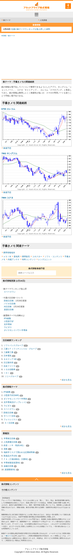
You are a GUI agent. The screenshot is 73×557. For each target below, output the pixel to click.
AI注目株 (8, 306)
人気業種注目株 (10, 442)
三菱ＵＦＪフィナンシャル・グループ (20, 349)
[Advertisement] (36, 58)
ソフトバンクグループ (13, 345)
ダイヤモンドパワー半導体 (15, 330)
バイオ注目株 (10, 303)
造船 (6, 449)
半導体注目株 (9, 438)
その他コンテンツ (9, 490)
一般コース (8, 536)
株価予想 (7, 148)
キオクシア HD (10, 359)
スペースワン (10, 292)
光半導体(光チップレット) (15, 402)
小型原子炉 (9, 321)
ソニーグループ (11, 376)
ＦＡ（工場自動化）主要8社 (16, 459)
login (68, 7)
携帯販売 (26, 256)
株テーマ (5, 20)
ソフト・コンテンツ (53, 256)
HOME (3, 36)
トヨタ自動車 (9, 369)
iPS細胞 (7, 318)
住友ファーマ (9, 366)
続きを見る (67, 380)
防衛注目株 (9, 301)
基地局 (17, 256)
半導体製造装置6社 (12, 463)
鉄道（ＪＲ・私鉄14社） (14, 445)
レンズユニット (45, 259)
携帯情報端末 (9, 252)
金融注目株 (8, 466)
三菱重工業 (8, 352)
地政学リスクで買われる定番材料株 (19, 452)
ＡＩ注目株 (9, 423)
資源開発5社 (10, 469)
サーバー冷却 (9, 416)
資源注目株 (9, 309)
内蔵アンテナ (14, 259)
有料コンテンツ (29, 259)
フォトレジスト (10, 419)
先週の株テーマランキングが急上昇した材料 (30, 29)
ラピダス (8, 327)
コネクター (37, 256)
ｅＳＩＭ (7, 256)
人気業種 (42, 20)
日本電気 (7, 356)
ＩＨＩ (6, 373)
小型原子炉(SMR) (11, 395)
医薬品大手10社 (11, 456)
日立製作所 (8, 362)
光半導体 (8, 324)
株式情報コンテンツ (10, 484)
